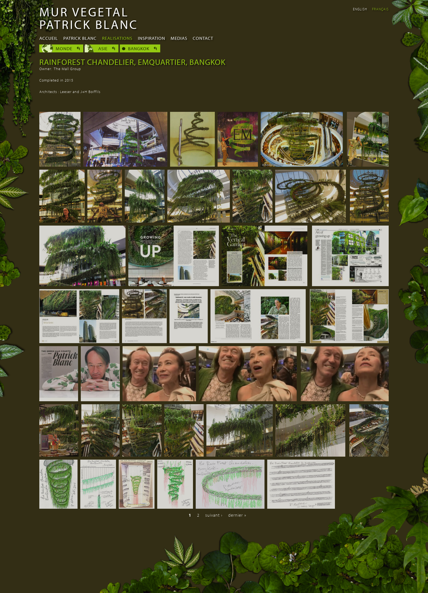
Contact (203, 38)
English (360, 9)
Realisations (117, 38)
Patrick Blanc (80, 38)
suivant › (213, 515)
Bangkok (138, 48)
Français (380, 9)
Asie (103, 48)
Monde (64, 48)
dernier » (237, 515)
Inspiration (151, 38)
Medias (179, 38)
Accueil (48, 38)
